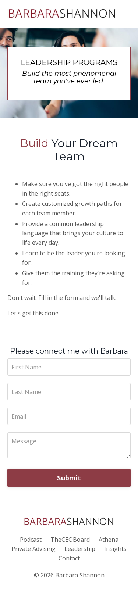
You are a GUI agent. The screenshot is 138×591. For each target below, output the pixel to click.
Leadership (79, 549)
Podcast (31, 540)
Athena (108, 540)
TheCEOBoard (70, 540)
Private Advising (33, 549)
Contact (69, 558)
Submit (69, 477)
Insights (115, 549)
